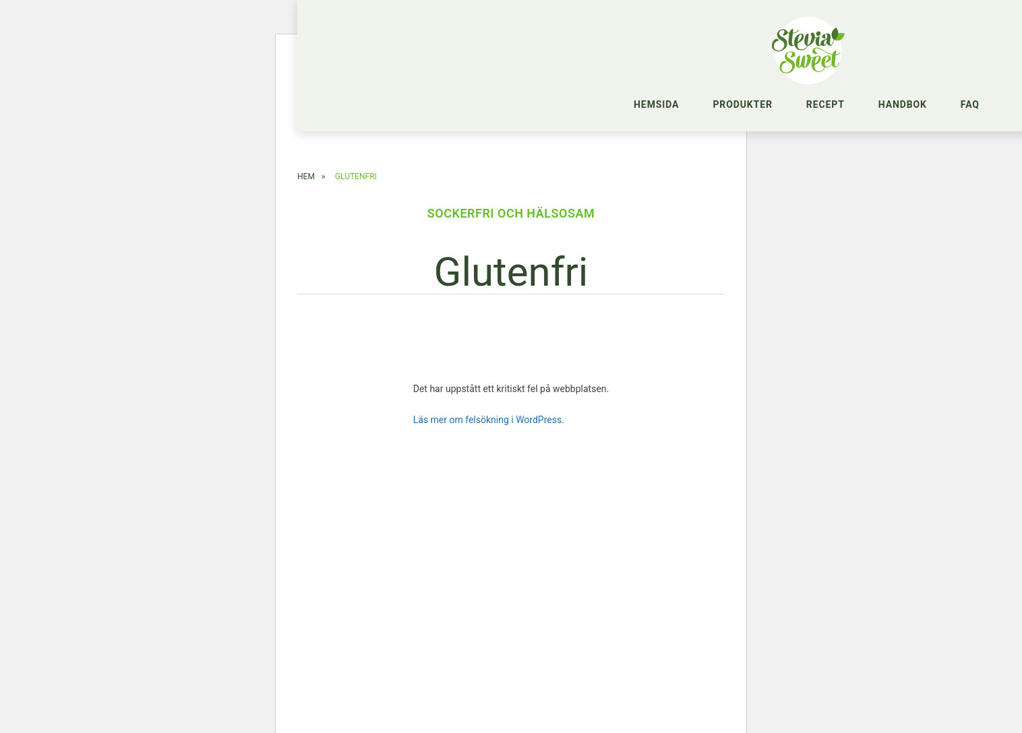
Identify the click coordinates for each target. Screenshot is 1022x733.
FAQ (970, 104)
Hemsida (656, 104)
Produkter (742, 104)
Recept (825, 104)
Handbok (902, 104)
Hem (306, 180)
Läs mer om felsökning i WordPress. (488, 423)
